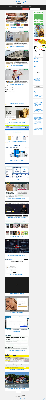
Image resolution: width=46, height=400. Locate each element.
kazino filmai (36, 61)
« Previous (18, 392)
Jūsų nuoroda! (37, 69)
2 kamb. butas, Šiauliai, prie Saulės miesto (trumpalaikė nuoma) (38, 92)
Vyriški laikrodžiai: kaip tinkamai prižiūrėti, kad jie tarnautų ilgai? (38, 125)
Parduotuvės (11, 28)
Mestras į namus (36, 66)
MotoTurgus (38, 72)
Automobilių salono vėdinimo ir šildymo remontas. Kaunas (37, 79)
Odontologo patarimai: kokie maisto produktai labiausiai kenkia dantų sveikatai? (38, 132)
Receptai (26, 6)
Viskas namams (12, 47)
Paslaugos (10, 66)
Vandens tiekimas (15, 180)
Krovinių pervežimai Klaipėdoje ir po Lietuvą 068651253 (37, 76)
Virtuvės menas (38, 99)
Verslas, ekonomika (9, 275)
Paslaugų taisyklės (29, 396)
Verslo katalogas (11, 6)
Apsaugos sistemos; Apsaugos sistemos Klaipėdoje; (18, 256)
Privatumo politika (23, 398)
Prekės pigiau (36, 56)
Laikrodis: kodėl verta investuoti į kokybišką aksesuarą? (37, 122)
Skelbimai (21, 6)
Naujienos (16, 6)
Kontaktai (30, 6)
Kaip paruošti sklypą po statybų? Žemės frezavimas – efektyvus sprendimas (38, 118)
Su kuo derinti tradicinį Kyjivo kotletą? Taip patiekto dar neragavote (38, 110)
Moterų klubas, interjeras (38, 64)
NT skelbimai (38, 86)
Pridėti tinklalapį (25, 8)
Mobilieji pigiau (36, 58)
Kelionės (35, 63)
